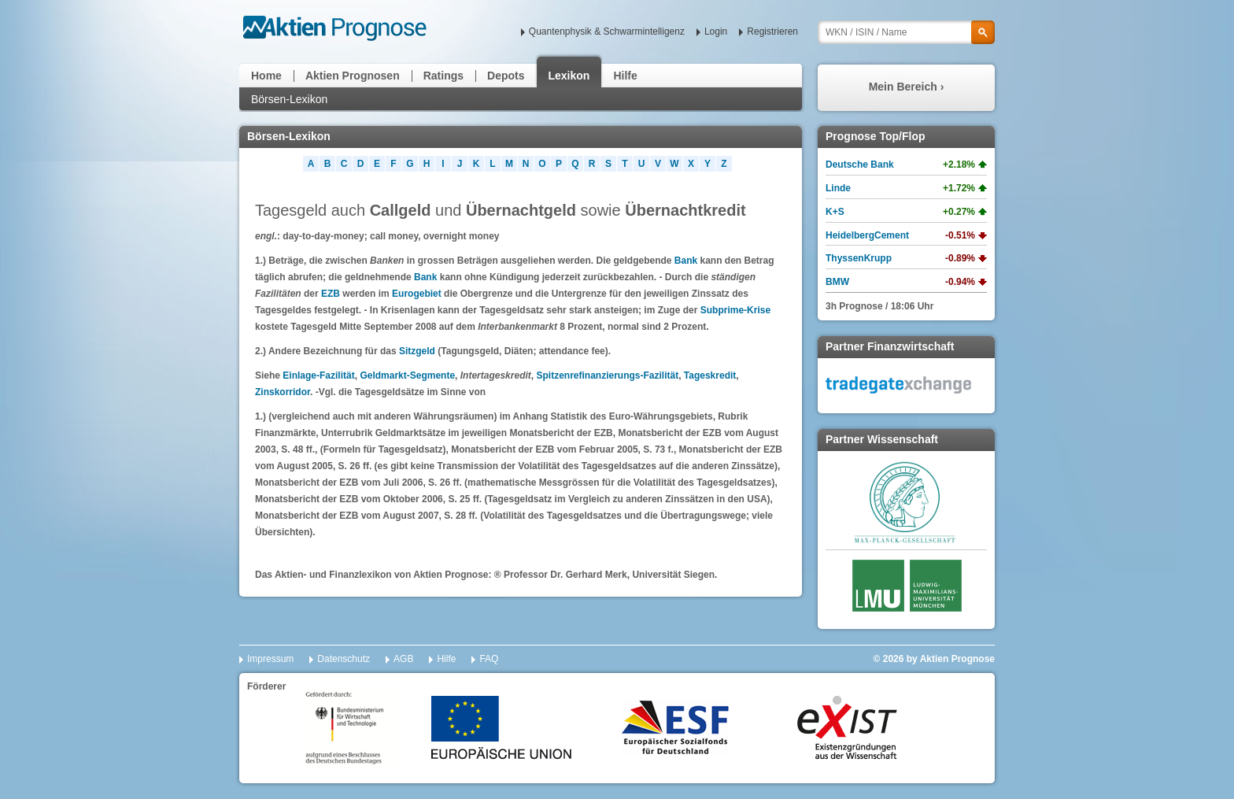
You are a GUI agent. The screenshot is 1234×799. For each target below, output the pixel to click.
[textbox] (906, 32)
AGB (403, 658)
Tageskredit (710, 375)
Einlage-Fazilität (318, 375)
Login (715, 31)
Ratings (443, 75)
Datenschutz (343, 658)
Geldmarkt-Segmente (407, 375)
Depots (505, 75)
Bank (685, 260)
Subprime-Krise (735, 310)
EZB (330, 293)
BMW (837, 281)
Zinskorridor (282, 392)
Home (266, 75)
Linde (838, 188)
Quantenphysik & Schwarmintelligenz (607, 31)
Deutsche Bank (860, 164)
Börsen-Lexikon (289, 99)
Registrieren (772, 31)
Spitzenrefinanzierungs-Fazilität (607, 375)
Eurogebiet (417, 293)
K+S (835, 211)
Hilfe (625, 75)
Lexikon (569, 75)
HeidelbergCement (867, 235)
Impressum (270, 658)
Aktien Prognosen (352, 75)
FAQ (488, 658)
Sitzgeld (417, 351)
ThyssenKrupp (859, 258)
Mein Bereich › (906, 86)
